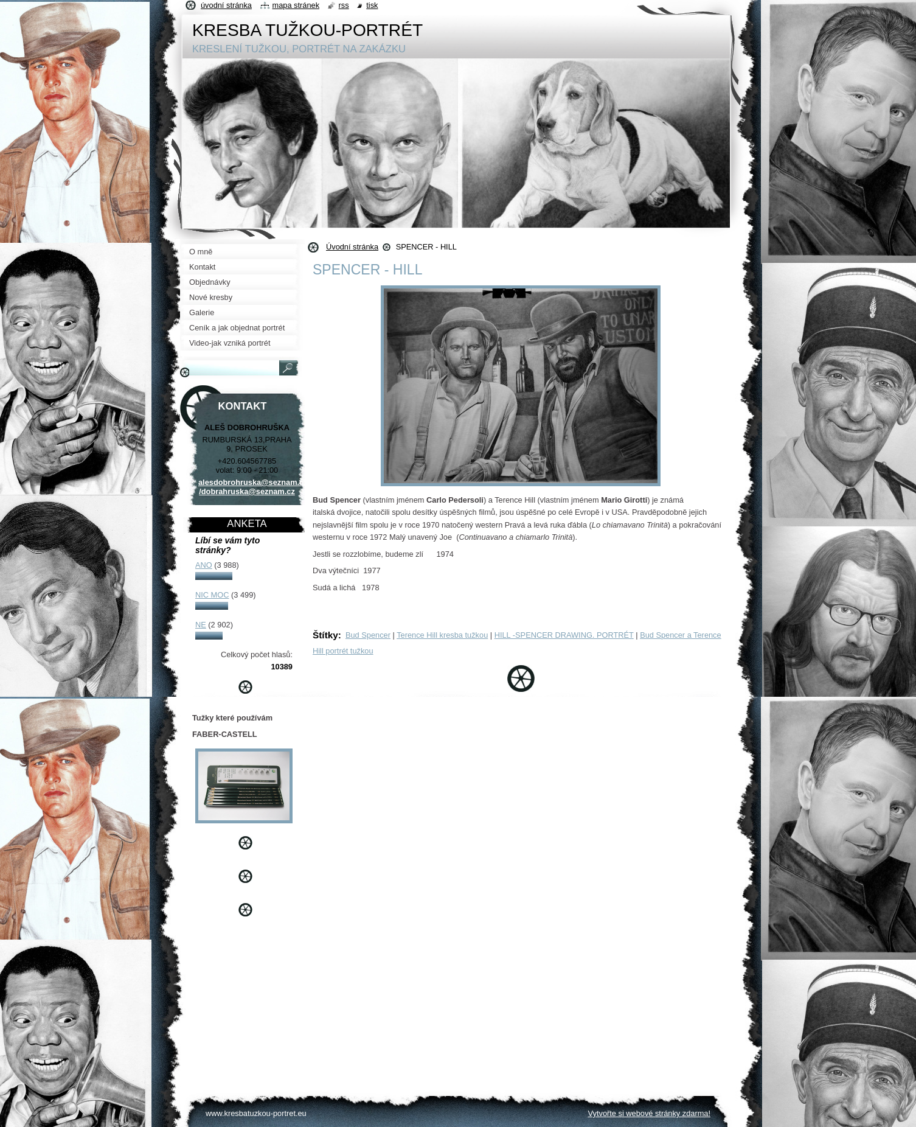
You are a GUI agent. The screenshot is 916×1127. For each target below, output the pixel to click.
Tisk (372, 5)
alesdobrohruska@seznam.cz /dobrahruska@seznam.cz (253, 487)
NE (200, 624)
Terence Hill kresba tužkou (442, 635)
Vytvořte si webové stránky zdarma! (649, 1113)
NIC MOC (212, 594)
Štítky (325, 635)
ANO (203, 565)
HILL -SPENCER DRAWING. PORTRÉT (564, 635)
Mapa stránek (296, 5)
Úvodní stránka (352, 246)
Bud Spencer (367, 635)
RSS (344, 5)
